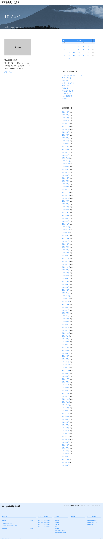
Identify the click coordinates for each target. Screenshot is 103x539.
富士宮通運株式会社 (9, 27)
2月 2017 (79, 40)
